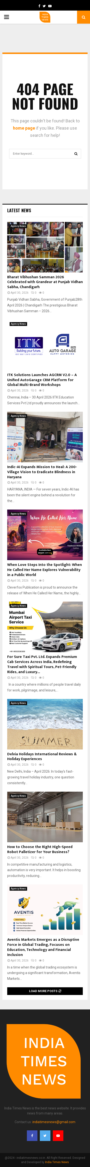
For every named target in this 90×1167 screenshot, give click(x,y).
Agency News (18, 226)
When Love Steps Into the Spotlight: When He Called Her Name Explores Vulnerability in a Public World (44, 570)
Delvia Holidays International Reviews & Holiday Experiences (42, 757)
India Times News (57, 1162)
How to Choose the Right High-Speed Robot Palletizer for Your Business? (39, 849)
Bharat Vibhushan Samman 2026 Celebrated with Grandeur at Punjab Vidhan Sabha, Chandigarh (45, 282)
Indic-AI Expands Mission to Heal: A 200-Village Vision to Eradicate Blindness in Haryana (42, 472)
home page (24, 128)
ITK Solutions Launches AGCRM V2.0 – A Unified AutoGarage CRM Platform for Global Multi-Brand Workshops (42, 380)
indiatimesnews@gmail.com (53, 1122)
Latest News (19, 210)
